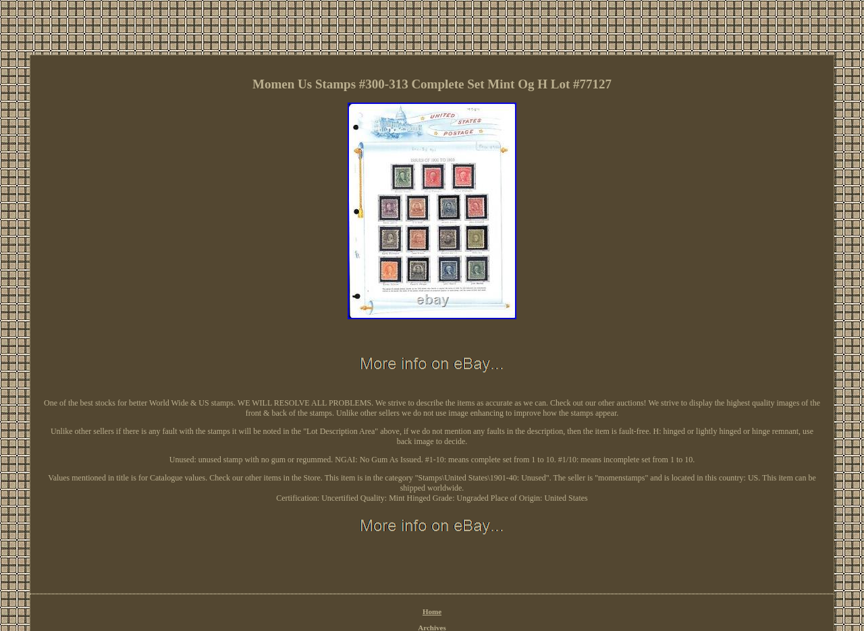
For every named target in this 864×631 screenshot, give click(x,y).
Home (432, 611)
